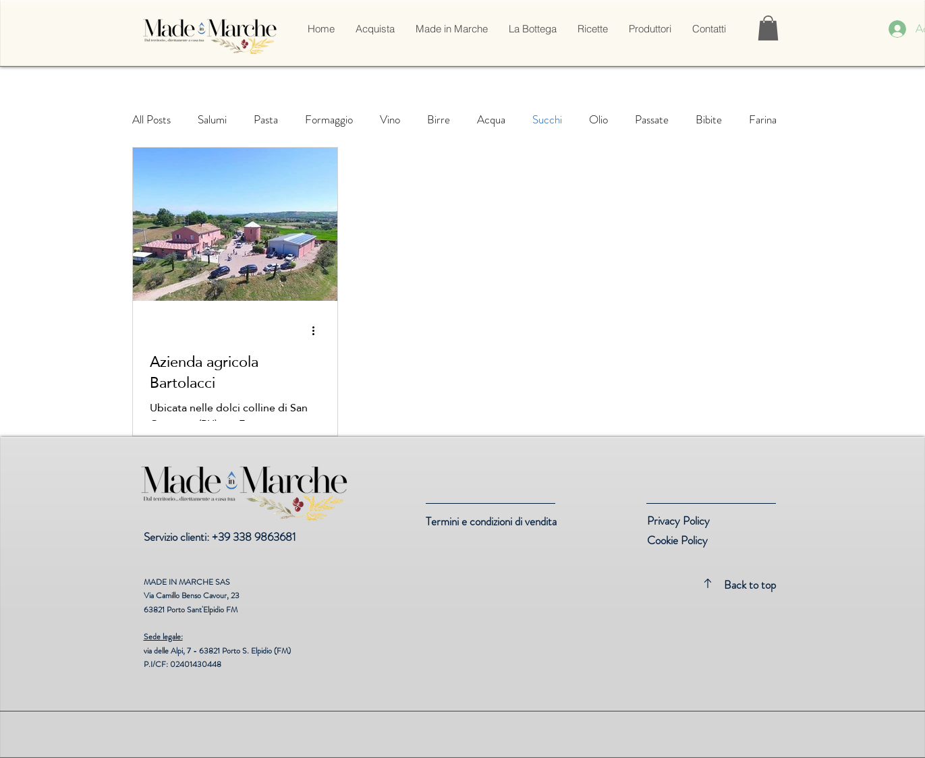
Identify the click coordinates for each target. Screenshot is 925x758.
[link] (768, 28)
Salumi (212, 119)
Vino (390, 119)
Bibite (709, 119)
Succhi (547, 119)
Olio (598, 119)
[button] (375, 29)
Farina (763, 119)
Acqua (491, 119)
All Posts (151, 119)
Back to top (750, 585)
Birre (438, 119)
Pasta (266, 119)
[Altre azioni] (318, 331)
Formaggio (329, 119)
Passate (652, 119)
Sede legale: (163, 637)
